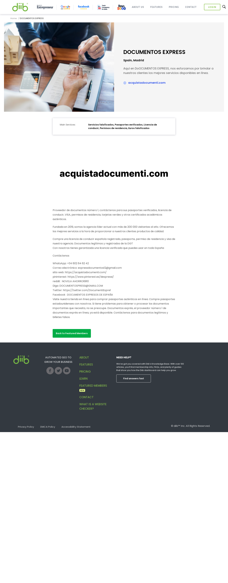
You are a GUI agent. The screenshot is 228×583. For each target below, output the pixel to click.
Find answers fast (133, 378)
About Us (138, 7)
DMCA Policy (47, 426)
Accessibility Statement (76, 426)
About (84, 357)
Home (13, 18)
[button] (72, 333)
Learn (83, 379)
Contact (191, 7)
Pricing (174, 7)
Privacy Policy (26, 426)
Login (212, 7)
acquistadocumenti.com (147, 83)
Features (156, 7)
